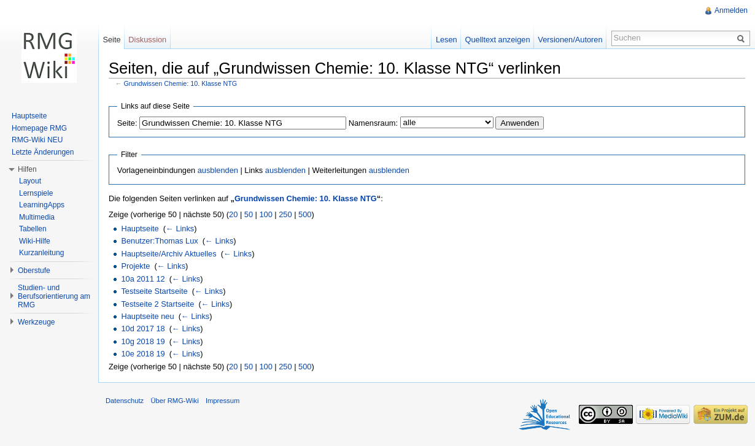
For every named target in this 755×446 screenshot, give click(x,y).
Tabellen (33, 229)
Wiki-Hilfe (34, 241)
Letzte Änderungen (43, 152)
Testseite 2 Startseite (157, 304)
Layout (30, 181)
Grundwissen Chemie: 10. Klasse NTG (181, 83)
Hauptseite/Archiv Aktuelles (168, 253)
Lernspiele (36, 193)
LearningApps (41, 205)
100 (265, 214)
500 (304, 214)
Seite (111, 39)
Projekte (135, 266)
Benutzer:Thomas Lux (159, 240)
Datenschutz (125, 400)
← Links (180, 228)
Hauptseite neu (147, 316)
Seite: (127, 123)
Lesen (446, 39)
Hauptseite (139, 228)
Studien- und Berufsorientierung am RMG (54, 296)
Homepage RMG (39, 128)
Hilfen (27, 169)
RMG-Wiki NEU (37, 140)
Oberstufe (34, 270)
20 (233, 214)
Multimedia (37, 217)
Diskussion (147, 39)
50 (248, 214)
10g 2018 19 (143, 341)
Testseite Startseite (154, 291)
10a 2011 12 (143, 278)
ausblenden (218, 170)
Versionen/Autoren (570, 39)
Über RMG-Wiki (174, 400)
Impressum (222, 400)
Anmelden (731, 10)
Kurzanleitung (41, 252)
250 (285, 214)
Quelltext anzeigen (497, 39)
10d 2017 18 (143, 328)
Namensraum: (373, 123)
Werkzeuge (36, 322)
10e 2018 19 (143, 353)
